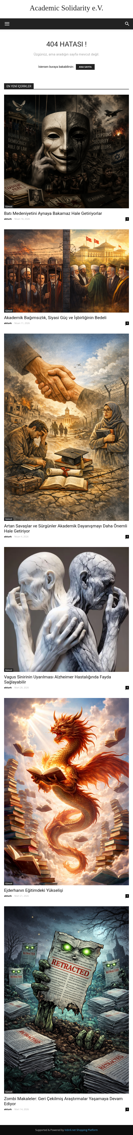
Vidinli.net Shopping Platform (81, 1130)
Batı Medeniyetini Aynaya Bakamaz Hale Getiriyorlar (53, 213)
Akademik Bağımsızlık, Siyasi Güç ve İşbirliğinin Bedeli (55, 317)
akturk (8, 218)
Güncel (8, 206)
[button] (127, 23)
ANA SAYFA (85, 67)
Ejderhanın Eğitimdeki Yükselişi (33, 890)
